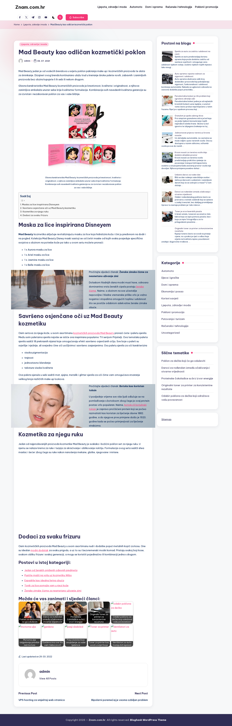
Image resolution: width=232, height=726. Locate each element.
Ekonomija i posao (172, 291)
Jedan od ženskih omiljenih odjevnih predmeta (50, 570)
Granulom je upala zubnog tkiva (189, 116)
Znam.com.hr (30, 7)
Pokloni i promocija (172, 312)
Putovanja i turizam (173, 319)
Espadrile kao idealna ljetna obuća (44, 580)
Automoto (167, 271)
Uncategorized (170, 332)
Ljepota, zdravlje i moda (34, 44)
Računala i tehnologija (174, 326)
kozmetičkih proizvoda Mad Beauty (93, 333)
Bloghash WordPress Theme (148, 720)
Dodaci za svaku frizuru (35, 215)
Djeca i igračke (170, 277)
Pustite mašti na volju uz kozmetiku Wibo (48, 575)
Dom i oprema (169, 284)
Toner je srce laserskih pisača (188, 211)
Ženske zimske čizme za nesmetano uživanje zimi (52, 590)
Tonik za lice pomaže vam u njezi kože (46, 585)
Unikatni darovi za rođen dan (187, 175)
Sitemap (166, 419)
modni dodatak (39, 550)
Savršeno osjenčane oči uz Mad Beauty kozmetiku (49, 208)
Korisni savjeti (169, 298)
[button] (77, 17)
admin (44, 671)
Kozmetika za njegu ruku (36, 211)
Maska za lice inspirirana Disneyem (41, 204)
